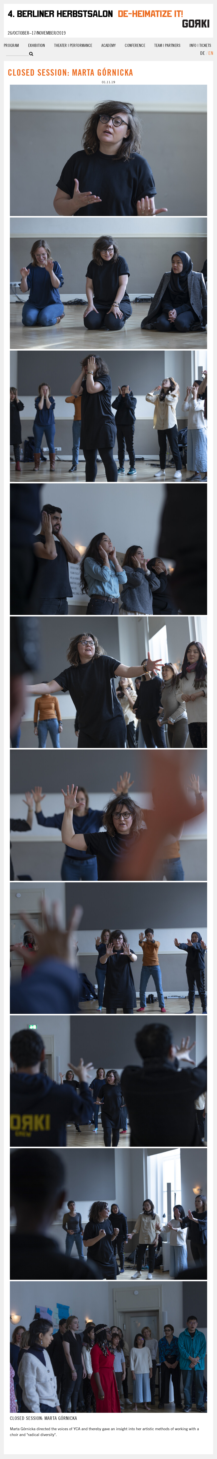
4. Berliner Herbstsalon (60, 13)
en (210, 53)
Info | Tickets (200, 45)
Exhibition (36, 45)
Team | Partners (167, 45)
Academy (108, 45)
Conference (135, 45)
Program (11, 45)
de (203, 53)
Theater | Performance (73, 45)
